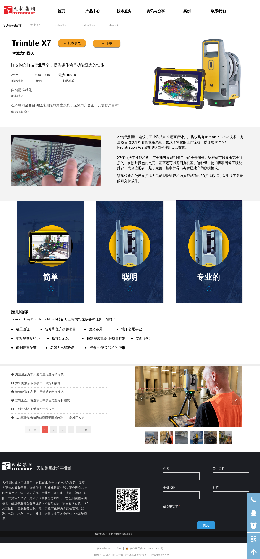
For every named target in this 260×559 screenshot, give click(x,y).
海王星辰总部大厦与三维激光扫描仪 (39, 374)
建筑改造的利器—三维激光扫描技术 (39, 391)
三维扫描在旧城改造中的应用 (35, 409)
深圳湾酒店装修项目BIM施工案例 (37, 383)
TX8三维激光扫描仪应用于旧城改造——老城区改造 (49, 417)
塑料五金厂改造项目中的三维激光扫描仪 (42, 400)
